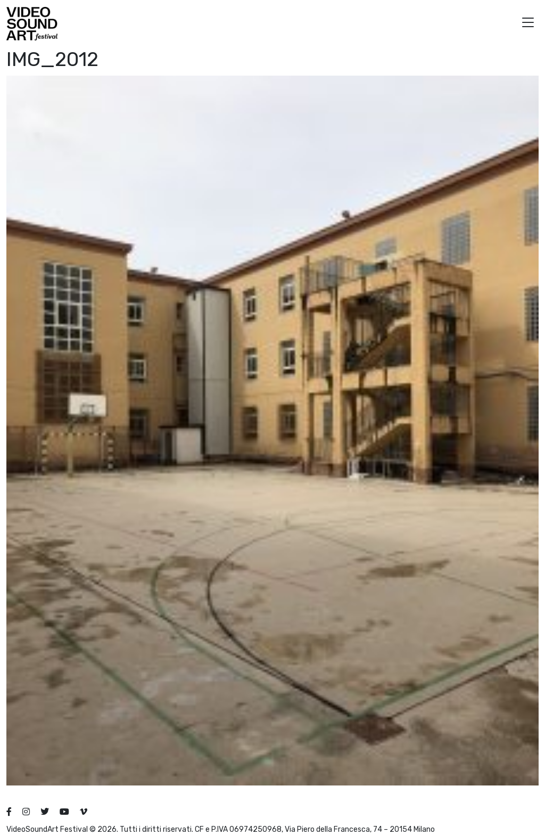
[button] (528, 23)
